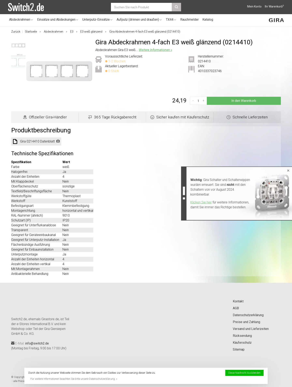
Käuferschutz (242, 342)
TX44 (169, 19)
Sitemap (239, 349)
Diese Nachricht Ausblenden (244, 372)
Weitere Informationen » (155, 50)
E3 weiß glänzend (91, 31)
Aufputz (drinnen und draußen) (138, 19)
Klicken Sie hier (201, 202)
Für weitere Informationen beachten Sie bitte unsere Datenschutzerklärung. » (73, 378)
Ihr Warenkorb (274, 6)
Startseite (31, 31)
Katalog (207, 19)
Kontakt (238, 301)
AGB (236, 308)
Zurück (15, 31)
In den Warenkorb (243, 101)
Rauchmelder (189, 19)
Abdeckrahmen (19, 19)
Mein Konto (254, 6)
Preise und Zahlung (246, 322)
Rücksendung (242, 336)
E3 (71, 31)
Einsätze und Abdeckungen (56, 19)
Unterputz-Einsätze (96, 19)
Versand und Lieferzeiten (251, 329)
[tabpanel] (59, 71)
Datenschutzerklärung (248, 315)
